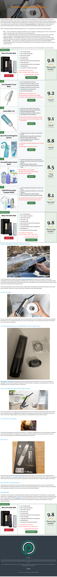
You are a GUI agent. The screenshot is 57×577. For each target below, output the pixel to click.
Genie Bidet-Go (9, 111)
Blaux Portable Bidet (27, 279)
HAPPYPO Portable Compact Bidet (9, 192)
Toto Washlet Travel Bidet (9, 86)
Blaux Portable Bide (9, 53)
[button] (2, 81)
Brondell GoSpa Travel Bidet (9, 163)
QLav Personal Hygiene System (8, 137)
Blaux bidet (18, 498)
